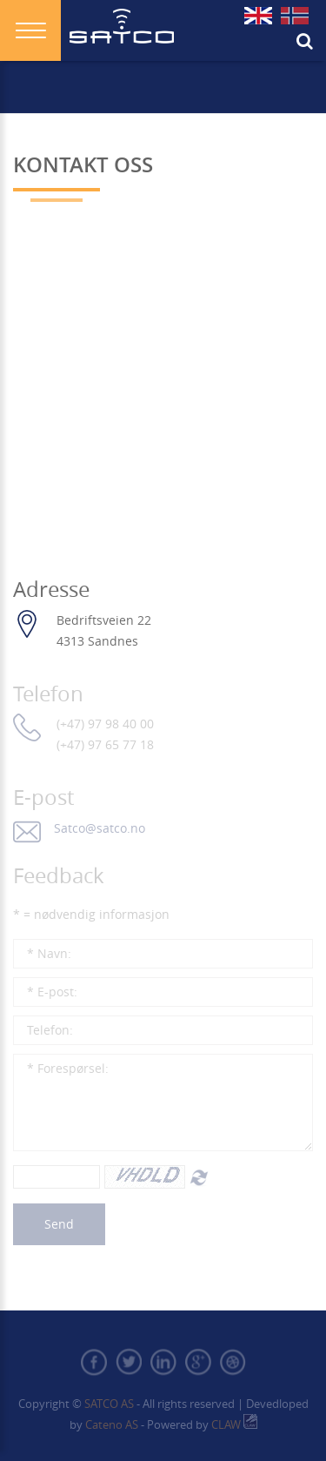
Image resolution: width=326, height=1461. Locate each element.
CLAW (234, 1424)
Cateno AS (111, 1424)
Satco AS (108, 1403)
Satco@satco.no (99, 828)
